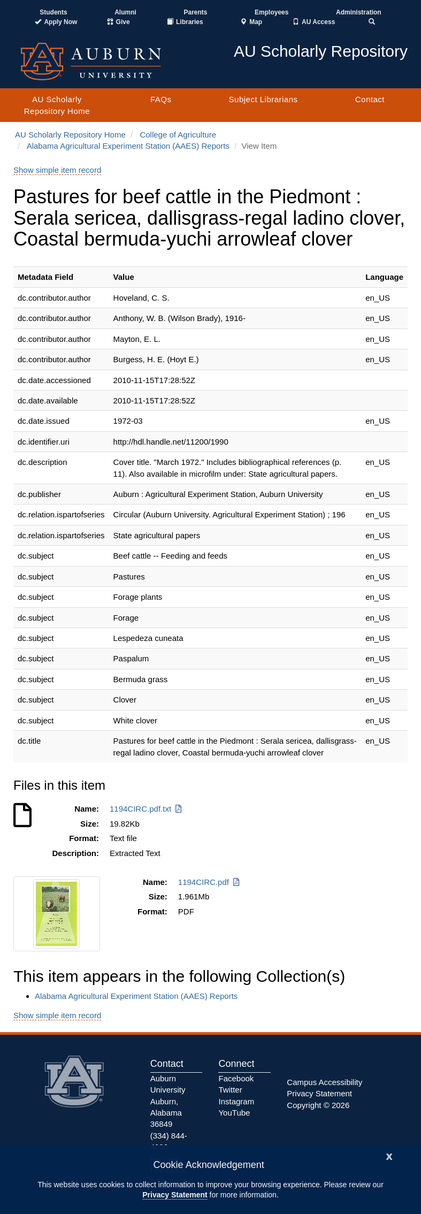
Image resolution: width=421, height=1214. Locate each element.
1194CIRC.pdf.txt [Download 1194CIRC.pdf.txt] (146, 808)
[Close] (389, 1155)
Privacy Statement (174, 1194)
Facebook (236, 1078)
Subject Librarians (263, 99)
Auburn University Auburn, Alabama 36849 (168, 1101)
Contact (370, 99)
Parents (195, 12)
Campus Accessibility (324, 1082)
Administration (358, 12)
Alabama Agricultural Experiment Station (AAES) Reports (128, 145)
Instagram (236, 1101)
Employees (271, 12)
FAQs (161, 99)
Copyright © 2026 (318, 1105)
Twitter (230, 1089)
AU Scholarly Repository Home (57, 105)
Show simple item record (57, 169)
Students (53, 12)
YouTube (234, 1112)
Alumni (125, 12)
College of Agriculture (178, 134)
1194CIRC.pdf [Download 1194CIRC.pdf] (209, 882)
